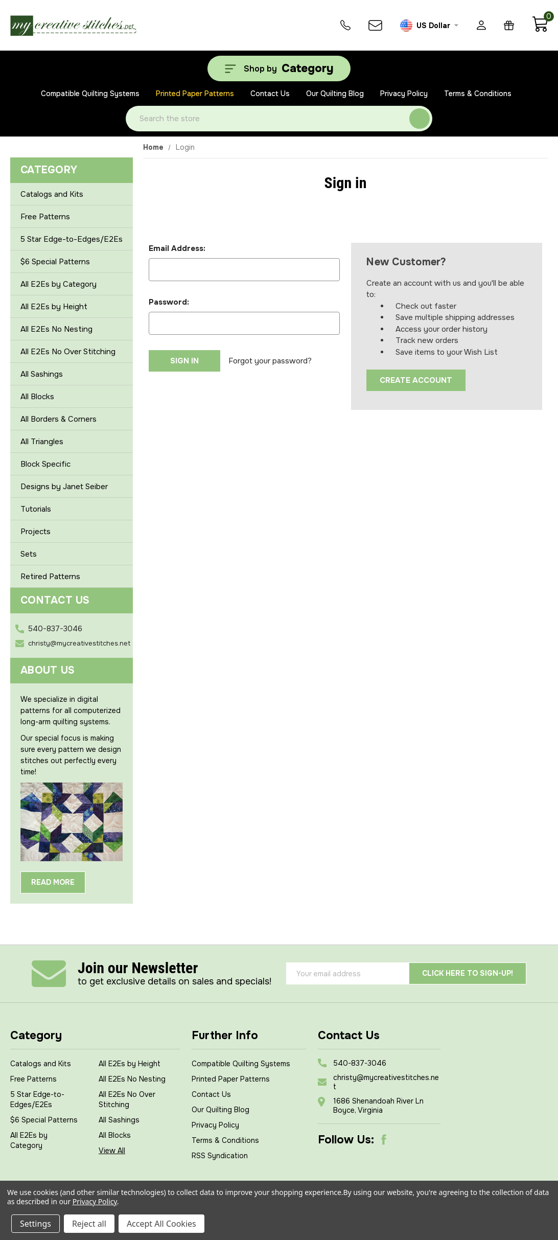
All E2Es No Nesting (56, 329)
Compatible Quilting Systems (90, 93)
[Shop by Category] (279, 68)
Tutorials (35, 509)
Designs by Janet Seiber (71, 486)
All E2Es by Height (71, 307)
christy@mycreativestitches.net (79, 643)
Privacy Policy (404, 93)
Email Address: (177, 248)
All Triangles (71, 442)
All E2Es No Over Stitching (67, 352)
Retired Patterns (50, 576)
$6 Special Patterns (55, 262)
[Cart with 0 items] (540, 29)
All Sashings (71, 374)
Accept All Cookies (161, 1223)
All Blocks (71, 397)
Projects (35, 531)
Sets (28, 554)
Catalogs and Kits (51, 194)
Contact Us (270, 93)
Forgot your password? (270, 361)
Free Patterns (45, 217)
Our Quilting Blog (335, 93)
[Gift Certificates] (509, 25)
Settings (35, 1223)
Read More (53, 882)
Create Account (416, 380)
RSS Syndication (220, 1155)
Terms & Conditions (477, 93)
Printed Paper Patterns (195, 93)
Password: (169, 302)
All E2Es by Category (71, 284)
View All (112, 1150)
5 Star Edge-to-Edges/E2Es (71, 239)
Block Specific (71, 464)
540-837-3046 (55, 629)
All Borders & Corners (71, 419)
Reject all (89, 1223)
